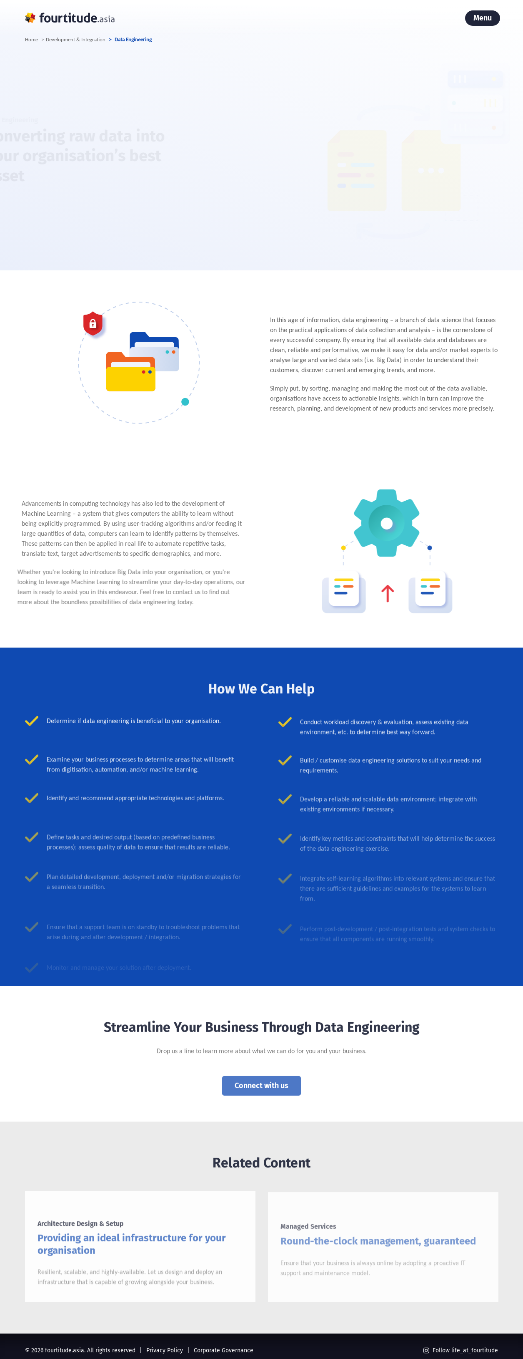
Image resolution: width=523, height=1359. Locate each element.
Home (31, 39)
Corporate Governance (223, 1350)
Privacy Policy (164, 1350)
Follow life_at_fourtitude (460, 1350)
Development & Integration (75, 39)
